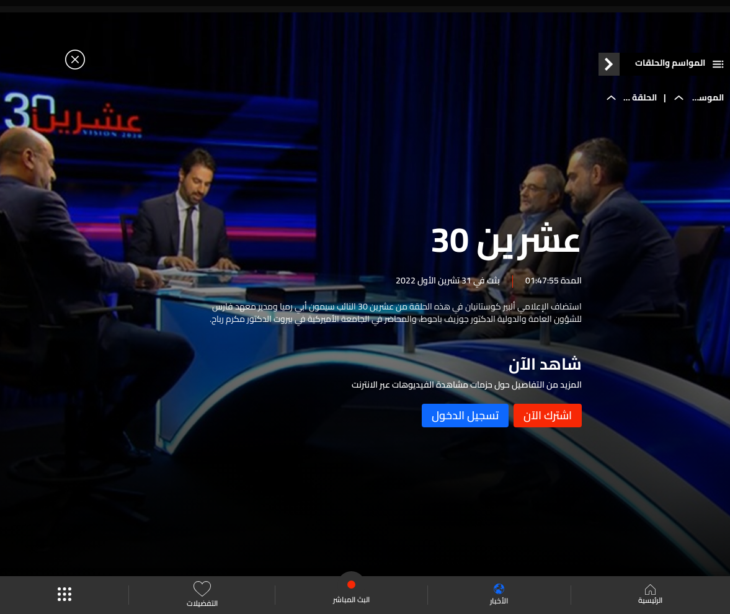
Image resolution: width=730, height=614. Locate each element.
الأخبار (499, 595)
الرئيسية (650, 595)
